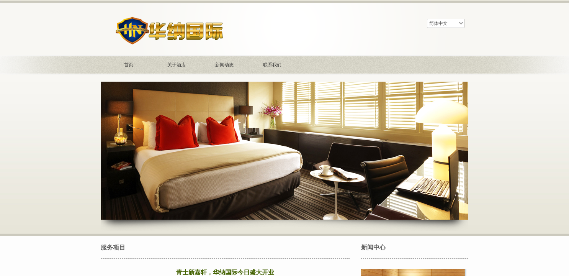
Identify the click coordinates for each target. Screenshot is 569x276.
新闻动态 (224, 64)
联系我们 (272, 64)
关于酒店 (176, 64)
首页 (128, 64)
